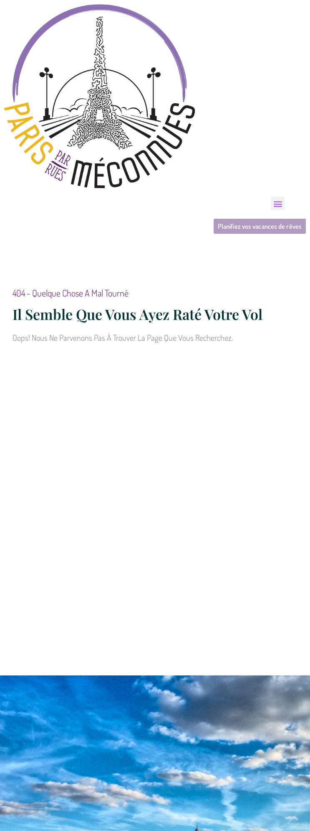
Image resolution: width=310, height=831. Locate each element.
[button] (278, 203)
